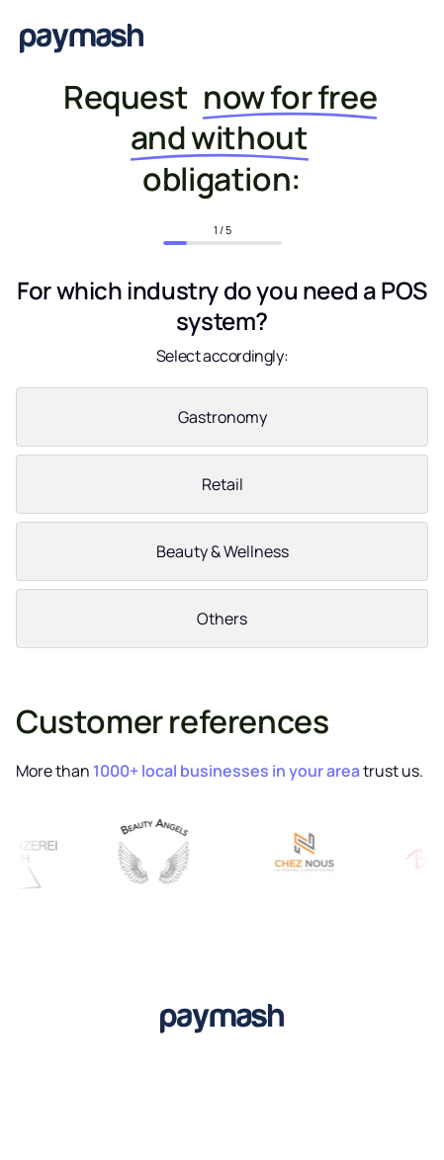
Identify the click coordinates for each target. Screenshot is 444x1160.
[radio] (222, 421)
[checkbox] (222, 521)
